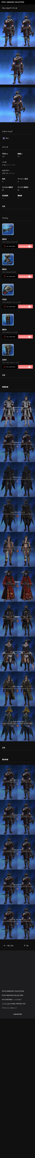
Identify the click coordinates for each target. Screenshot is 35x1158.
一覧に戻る (9, 1015)
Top (26, 1015)
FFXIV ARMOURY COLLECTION (12, 2)
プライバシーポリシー (9, 1078)
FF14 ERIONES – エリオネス (12, 1069)
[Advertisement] (17, 397)
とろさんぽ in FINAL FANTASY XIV (13, 1073)
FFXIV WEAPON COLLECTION (12, 1065)
